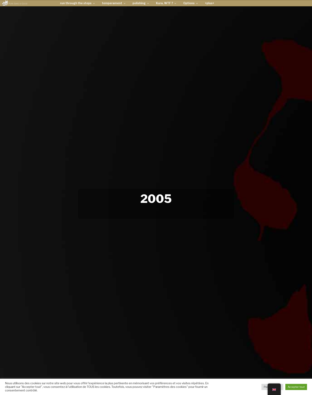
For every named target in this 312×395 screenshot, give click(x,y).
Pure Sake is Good (18, 3)
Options (190, 3)
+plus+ (209, 3)
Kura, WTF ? (166, 3)
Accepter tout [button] (296, 386)
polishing (141, 3)
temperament (114, 3)
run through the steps (77, 3)
